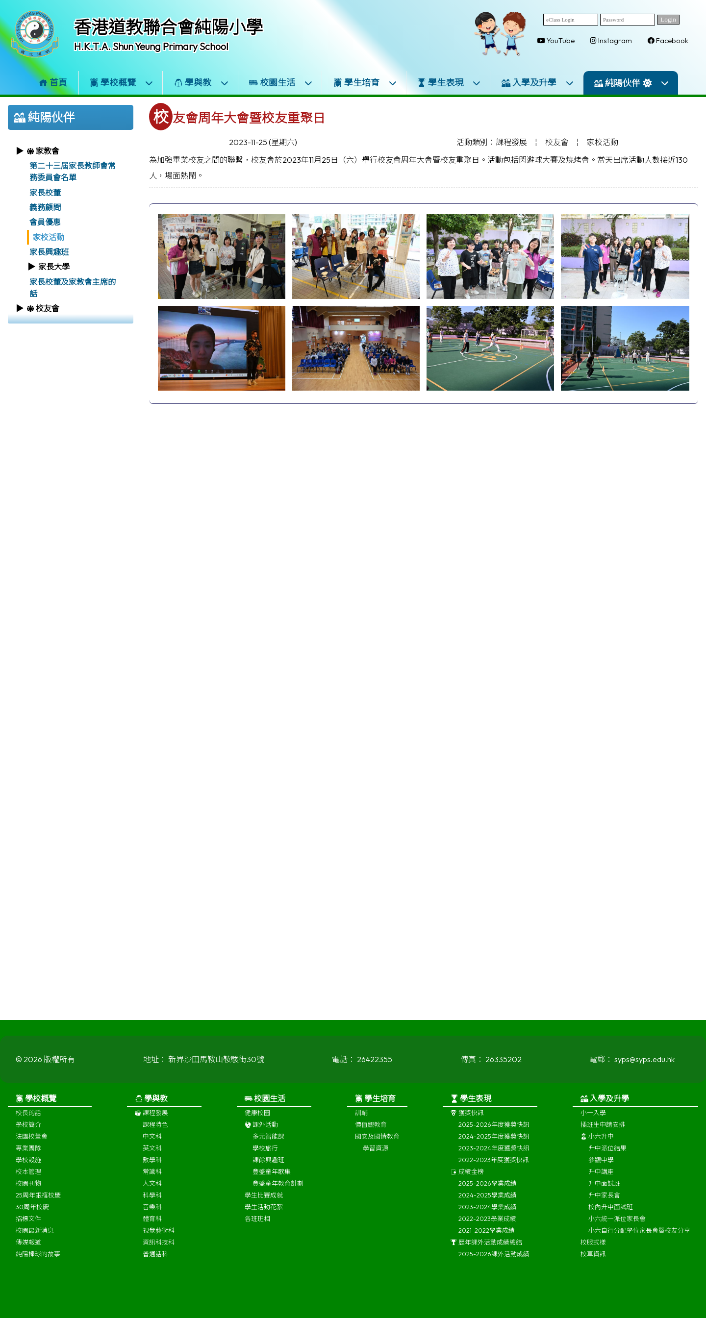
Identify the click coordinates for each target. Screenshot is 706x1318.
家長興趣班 (49, 252)
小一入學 (593, 1124)
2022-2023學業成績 (487, 1230)
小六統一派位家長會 (617, 1230)
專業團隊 (28, 1160)
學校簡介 (28, 1136)
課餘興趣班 (268, 1171)
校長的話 (28, 1124)
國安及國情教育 (377, 1148)
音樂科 (152, 1218)
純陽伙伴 (631, 83)
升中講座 (601, 1183)
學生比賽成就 (264, 1207)
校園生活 (281, 82)
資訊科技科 (159, 1254)
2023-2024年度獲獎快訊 (494, 1160)
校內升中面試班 (610, 1218)
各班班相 (257, 1230)
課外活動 (261, 1136)
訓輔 (361, 1124)
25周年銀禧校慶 (38, 1207)
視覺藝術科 (159, 1242)
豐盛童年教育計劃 (277, 1195)
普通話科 (155, 1265)
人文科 (152, 1195)
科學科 (152, 1207)
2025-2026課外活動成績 (494, 1265)
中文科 (152, 1148)
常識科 (152, 1183)
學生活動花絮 (264, 1218)
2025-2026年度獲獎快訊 (494, 1136)
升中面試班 (604, 1195)
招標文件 (28, 1230)
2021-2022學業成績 (486, 1242)
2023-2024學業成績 (487, 1218)
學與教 (201, 82)
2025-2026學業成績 (487, 1195)
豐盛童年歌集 (271, 1183)
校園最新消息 (35, 1242)
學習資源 (375, 1160)
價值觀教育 (371, 1136)
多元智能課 (268, 1148)
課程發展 (151, 1124)
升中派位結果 (607, 1160)
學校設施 (28, 1171)
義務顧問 (45, 207)
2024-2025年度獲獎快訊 (494, 1148)
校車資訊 (593, 1265)
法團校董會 (32, 1148)
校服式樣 (593, 1254)
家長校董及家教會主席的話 (72, 287)
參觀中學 (601, 1171)
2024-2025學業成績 (487, 1207)
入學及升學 (538, 82)
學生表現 (449, 82)
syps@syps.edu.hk (644, 1071)
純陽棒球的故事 (38, 1265)
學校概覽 (121, 82)
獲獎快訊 (467, 1124)
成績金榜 (467, 1183)
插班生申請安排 (602, 1136)
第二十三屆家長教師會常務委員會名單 (72, 171)
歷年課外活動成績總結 (486, 1254)
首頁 (53, 82)
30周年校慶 (32, 1218)
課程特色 (155, 1136)
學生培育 (365, 82)
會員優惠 (45, 222)
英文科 (152, 1160)
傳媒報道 (28, 1254)
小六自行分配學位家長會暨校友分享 (639, 1242)
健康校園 (257, 1124)
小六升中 (597, 1148)
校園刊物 (28, 1195)
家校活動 (48, 237)
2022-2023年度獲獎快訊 (493, 1171)
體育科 (152, 1230)
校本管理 (28, 1183)
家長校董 (45, 193)
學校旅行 (265, 1160)
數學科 (152, 1171)
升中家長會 (604, 1207)
